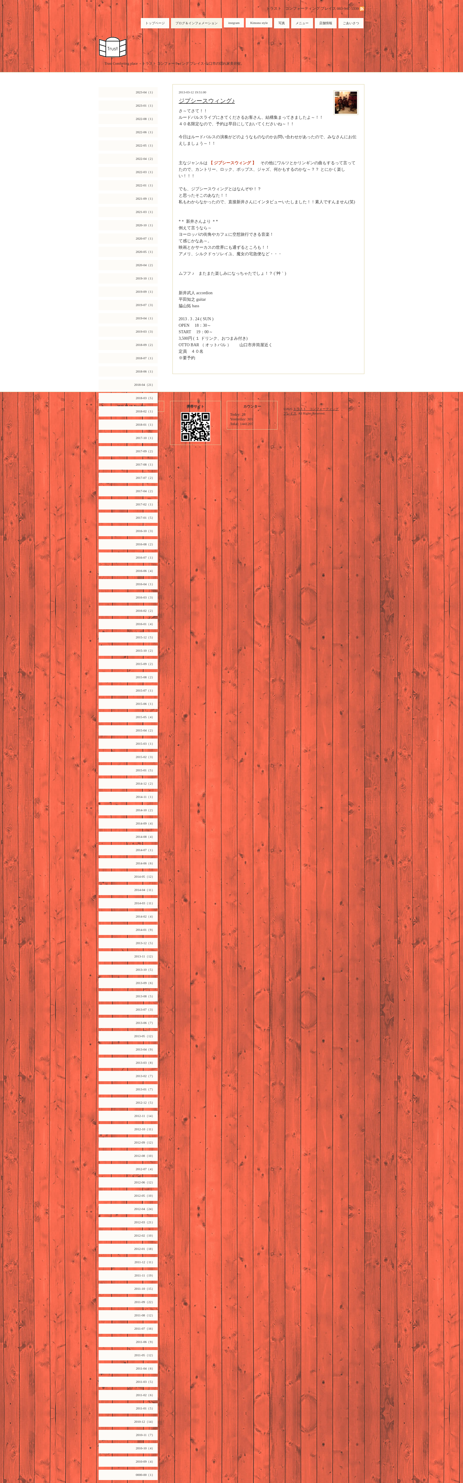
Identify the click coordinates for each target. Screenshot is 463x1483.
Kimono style (259, 23)
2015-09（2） (145, 664)
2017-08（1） (145, 464)
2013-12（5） (145, 943)
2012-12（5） (145, 1102)
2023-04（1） (145, 92)
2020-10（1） (145, 225)
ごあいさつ (351, 23)
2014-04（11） (144, 890)
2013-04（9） (145, 1049)
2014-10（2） (145, 810)
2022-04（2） (145, 158)
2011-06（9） (145, 1342)
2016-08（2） (145, 544)
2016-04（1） (145, 584)
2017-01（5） (145, 517)
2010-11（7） (145, 1435)
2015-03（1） (145, 743)
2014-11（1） (145, 797)
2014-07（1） (145, 850)
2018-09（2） (145, 345)
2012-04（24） (144, 1209)
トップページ (155, 23)
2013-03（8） (145, 1062)
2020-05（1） (145, 251)
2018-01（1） (145, 424)
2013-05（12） (144, 1036)
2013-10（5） (145, 969)
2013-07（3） (145, 1009)
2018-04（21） (144, 384)
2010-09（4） (145, 1461)
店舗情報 (325, 23)
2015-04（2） (145, 730)
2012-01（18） (144, 1249)
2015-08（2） (145, 677)
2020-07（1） (145, 238)
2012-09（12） (144, 1142)
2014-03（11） (144, 903)
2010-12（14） (144, 1421)
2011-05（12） (144, 1355)
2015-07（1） (145, 690)
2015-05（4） (145, 717)
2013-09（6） (145, 983)
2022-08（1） (145, 119)
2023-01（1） (145, 105)
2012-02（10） (144, 1235)
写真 (281, 23)
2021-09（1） (145, 198)
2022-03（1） (145, 172)
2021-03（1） (145, 212)
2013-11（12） (144, 956)
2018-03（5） (145, 398)
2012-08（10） (144, 1155)
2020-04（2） (145, 265)
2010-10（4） (145, 1448)
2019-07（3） (145, 305)
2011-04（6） (145, 1368)
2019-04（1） (145, 318)
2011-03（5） (145, 1381)
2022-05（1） (145, 145)
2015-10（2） (145, 650)
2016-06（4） (145, 571)
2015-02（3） (145, 757)
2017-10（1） (145, 438)
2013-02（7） (145, 1076)
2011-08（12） (144, 1315)
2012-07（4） (145, 1169)
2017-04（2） (145, 491)
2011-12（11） (144, 1262)
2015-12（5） (145, 637)
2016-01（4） (145, 624)
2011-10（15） (144, 1288)
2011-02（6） (145, 1395)
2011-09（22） (144, 1302)
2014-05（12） (144, 876)
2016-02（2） (145, 610)
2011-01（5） (145, 1408)
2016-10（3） (145, 531)
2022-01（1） (145, 185)
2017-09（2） (145, 451)
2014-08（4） (145, 836)
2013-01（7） (145, 1089)
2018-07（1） (145, 358)
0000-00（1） (145, 1475)
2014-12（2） (145, 783)
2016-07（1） (145, 557)
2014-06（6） (145, 863)
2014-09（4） (145, 823)
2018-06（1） (145, 371)
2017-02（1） (145, 504)
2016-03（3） (145, 597)
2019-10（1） (145, 278)
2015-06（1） (145, 703)
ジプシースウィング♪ (207, 100)
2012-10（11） (144, 1129)
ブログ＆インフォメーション (196, 23)
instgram (234, 23)
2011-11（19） (144, 1275)
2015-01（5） (145, 770)
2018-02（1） (145, 411)
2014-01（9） (145, 929)
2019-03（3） (145, 331)
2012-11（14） (144, 1116)
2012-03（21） (144, 1222)
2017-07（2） (145, 477)
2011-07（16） (144, 1328)
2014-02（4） (145, 916)
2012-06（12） (144, 1182)
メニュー (302, 23)
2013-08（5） (145, 996)
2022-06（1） (145, 132)
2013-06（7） (145, 1023)
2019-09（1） (145, 291)
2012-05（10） (144, 1195)
